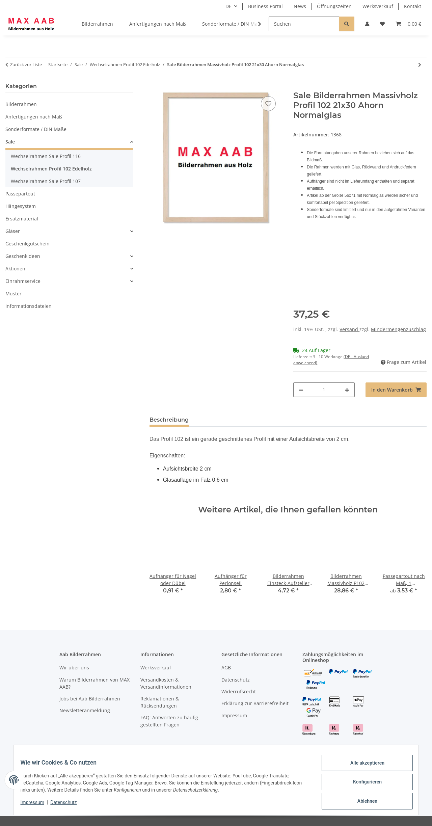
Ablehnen (363, 802)
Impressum (36, 805)
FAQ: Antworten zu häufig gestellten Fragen (169, 721)
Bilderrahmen (21, 104)
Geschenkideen (22, 256)
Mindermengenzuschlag (398, 329)
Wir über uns (74, 667)
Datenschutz (68, 805)
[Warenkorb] (408, 23)
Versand (349, 329)
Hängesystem (20, 206)
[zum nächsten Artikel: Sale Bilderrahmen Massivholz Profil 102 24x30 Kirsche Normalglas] (420, 64)
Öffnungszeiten (334, 6)
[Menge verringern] (301, 390)
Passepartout (20, 193)
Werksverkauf (377, 6)
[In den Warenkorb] (155, 87)
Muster (13, 293)
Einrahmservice (22, 281)
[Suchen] (304, 24)
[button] (367, 23)
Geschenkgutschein (27, 243)
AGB (226, 667)
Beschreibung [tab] (169, 420)
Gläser (12, 231)
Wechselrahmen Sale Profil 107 (46, 181)
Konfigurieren (363, 784)
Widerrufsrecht (238, 691)
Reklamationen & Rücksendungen (159, 702)
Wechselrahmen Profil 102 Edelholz (51, 168)
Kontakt (412, 6)
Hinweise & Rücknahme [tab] (232, 420)
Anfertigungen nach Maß (33, 116)
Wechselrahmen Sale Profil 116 (46, 156)
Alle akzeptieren (363, 767)
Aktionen (15, 268)
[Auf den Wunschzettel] (268, 103)
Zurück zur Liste (26, 64)
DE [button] (228, 6)
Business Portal (265, 6)
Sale (10, 141)
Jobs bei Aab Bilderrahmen (89, 698)
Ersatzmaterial (21, 218)
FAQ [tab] (283, 420)
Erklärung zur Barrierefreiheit (255, 703)
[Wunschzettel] (382, 23)
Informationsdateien (28, 306)
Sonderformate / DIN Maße (35, 129)
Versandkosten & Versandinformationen (165, 683)
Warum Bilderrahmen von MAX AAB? (94, 683)
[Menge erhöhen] (347, 390)
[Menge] (324, 390)
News (300, 6)
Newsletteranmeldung (84, 710)
